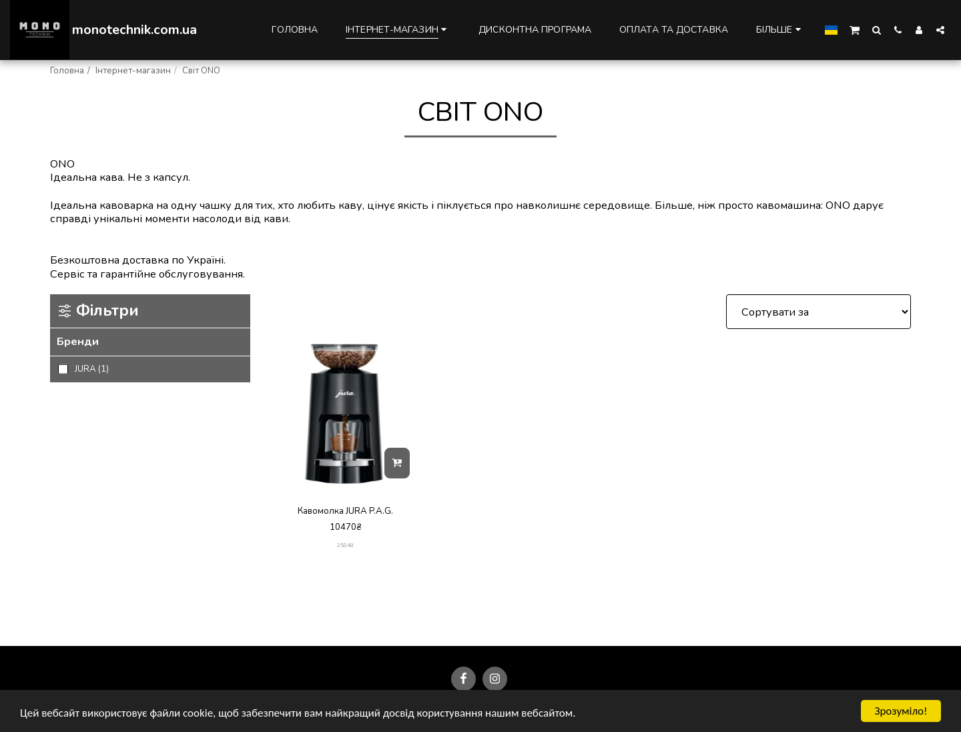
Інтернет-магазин (133, 71)
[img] (345, 414)
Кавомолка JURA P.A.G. (345, 511)
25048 (345, 545)
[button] (854, 29)
